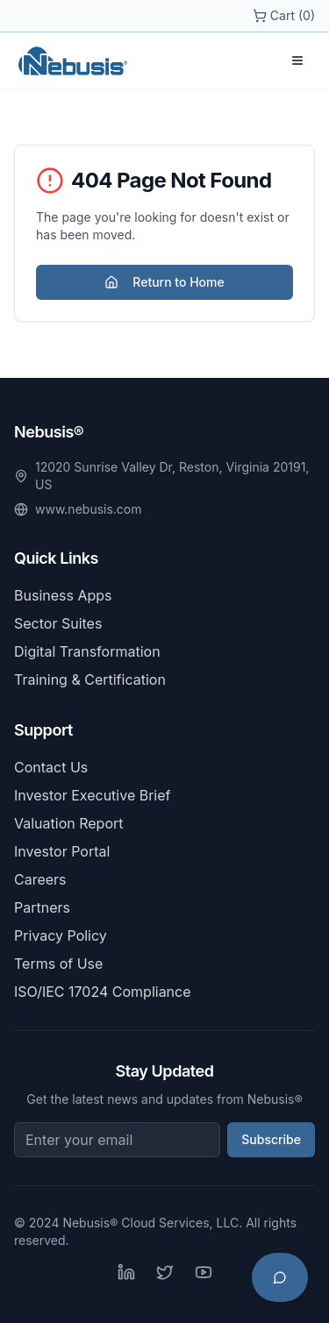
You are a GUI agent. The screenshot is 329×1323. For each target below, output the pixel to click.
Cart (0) (284, 15)
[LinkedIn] (126, 1272)
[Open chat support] (280, 1277)
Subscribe (271, 1139)
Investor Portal (62, 851)
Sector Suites (58, 623)
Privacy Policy (60, 935)
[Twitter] (165, 1272)
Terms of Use (58, 963)
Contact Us (51, 767)
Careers (40, 879)
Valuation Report (68, 823)
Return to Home (164, 281)
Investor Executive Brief (92, 795)
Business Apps (63, 595)
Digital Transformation (87, 651)
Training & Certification (90, 679)
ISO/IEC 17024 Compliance (102, 991)
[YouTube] (203, 1272)
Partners (42, 907)
